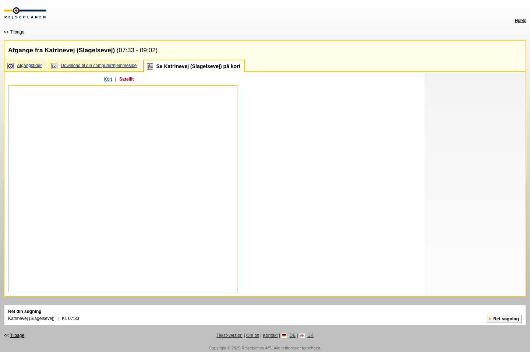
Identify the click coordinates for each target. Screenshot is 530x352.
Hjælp (520, 20)
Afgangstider (29, 65)
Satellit (126, 79)
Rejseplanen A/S (256, 348)
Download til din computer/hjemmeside (99, 65)
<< (14, 32)
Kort (108, 79)
